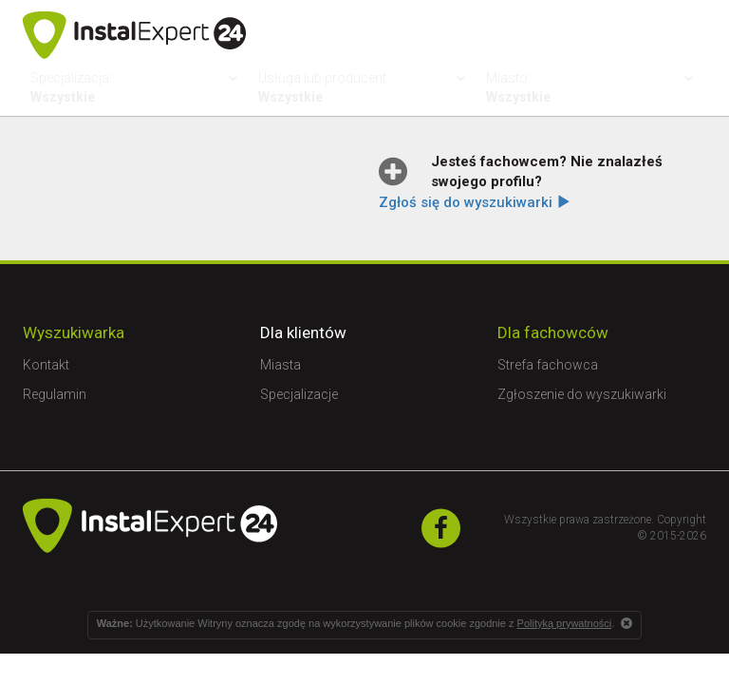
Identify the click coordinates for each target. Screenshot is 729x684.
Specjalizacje (299, 394)
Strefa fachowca (547, 364)
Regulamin (54, 394)
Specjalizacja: (136, 88)
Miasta (280, 364)
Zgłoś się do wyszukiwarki (474, 202)
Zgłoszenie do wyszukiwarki (581, 394)
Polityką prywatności (564, 623)
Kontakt (46, 364)
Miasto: (592, 88)
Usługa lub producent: (364, 88)
